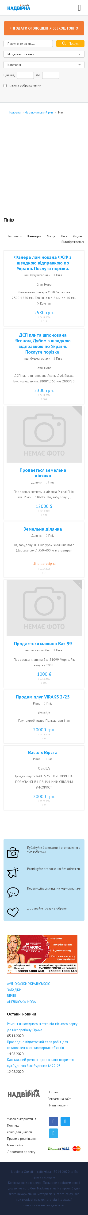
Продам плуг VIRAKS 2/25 (43, 697)
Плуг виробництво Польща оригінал (44, 720)
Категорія (34, 236)
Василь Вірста (42, 752)
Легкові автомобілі (36, 650)
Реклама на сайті (59, 1099)
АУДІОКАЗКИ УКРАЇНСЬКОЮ (28, 983)
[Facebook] (53, 1121)
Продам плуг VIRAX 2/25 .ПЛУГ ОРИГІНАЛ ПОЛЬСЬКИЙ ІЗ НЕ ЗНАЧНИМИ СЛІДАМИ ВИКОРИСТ (44, 781)
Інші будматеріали (36, 275)
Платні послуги (58, 1105)
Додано (78, 236)
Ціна (64, 236)
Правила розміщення (22, 1138)
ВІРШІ (11, 995)
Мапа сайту (15, 1145)
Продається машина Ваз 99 (43, 644)
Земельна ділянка (43, 529)
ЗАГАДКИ (14, 990)
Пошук (74, 43)
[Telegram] (53, 1133)
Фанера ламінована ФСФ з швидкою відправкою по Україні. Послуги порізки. (43, 263)
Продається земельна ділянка (43, 473)
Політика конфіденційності (19, 1128)
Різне (37, 703)
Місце (51, 236)
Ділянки (36, 482)
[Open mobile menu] (79, 7)
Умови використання (21, 1119)
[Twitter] (65, 1121)
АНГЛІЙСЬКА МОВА (21, 1002)
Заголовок (15, 236)
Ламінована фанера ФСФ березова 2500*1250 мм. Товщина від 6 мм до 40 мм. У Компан (44, 298)
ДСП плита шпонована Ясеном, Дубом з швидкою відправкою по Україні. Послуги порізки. (43, 343)
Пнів (59, 275)
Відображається (72, 242)
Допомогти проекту (21, 1152)
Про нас (53, 1092)
